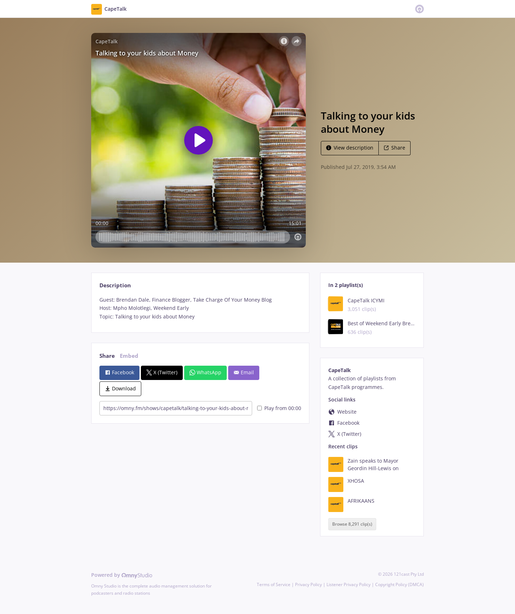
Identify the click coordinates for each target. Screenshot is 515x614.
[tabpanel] (200, 308)
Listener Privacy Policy (349, 584)
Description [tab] (115, 285)
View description (349, 147)
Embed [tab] (129, 356)
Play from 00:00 (279, 408)
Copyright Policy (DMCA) (399, 584)
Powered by (121, 574)
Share (394, 147)
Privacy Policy (308, 584)
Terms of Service (273, 584)
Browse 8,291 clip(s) (352, 524)
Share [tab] (107, 356)
